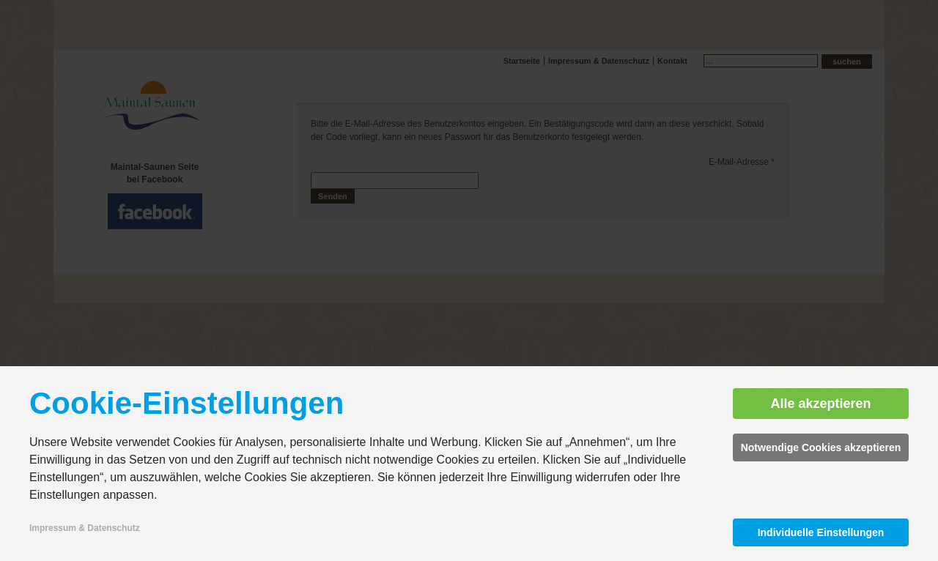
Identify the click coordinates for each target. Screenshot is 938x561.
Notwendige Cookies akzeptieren (821, 447)
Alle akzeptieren (820, 403)
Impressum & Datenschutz (84, 528)
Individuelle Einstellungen (821, 532)
